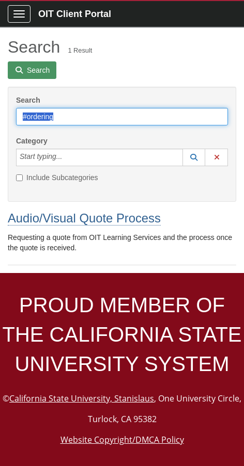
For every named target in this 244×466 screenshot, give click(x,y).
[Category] (67, 157)
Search (28, 100)
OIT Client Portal (74, 14)
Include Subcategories (57, 177)
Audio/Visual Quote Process (84, 218)
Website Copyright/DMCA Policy (122, 439)
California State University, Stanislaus (81, 398)
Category (32, 141)
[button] (193, 157)
